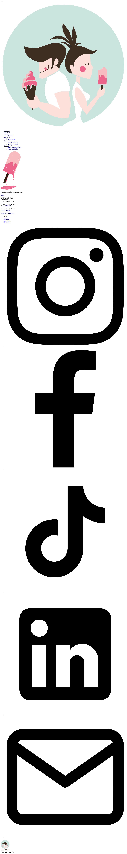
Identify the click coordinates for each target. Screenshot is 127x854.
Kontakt (6, 146)
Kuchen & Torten (13, 144)
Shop (5, 137)
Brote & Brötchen (13, 142)
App (5, 216)
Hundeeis (10, 136)
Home (2, 195)
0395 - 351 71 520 (6, 206)
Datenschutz (7, 223)
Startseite (7, 131)
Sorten (6, 134)
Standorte (7, 132)
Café (5, 141)
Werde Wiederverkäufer (14, 147)
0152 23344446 (5, 210)
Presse (6, 218)
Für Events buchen (13, 149)
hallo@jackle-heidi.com (7, 213)
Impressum (7, 221)
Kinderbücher (12, 139)
